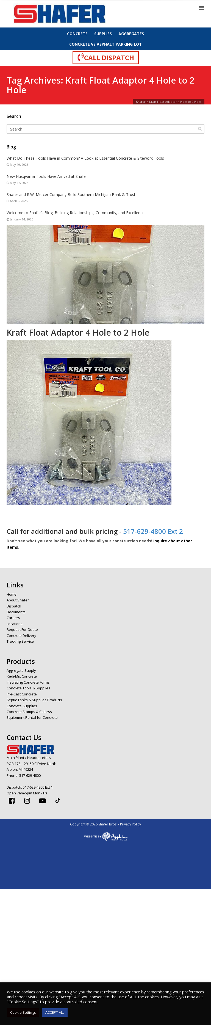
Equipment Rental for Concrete (32, 717)
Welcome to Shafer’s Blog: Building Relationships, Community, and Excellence (76, 212)
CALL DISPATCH (105, 57)
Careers (13, 617)
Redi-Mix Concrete (22, 676)
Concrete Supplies (22, 705)
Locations (15, 623)
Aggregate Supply (21, 670)
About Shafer (18, 600)
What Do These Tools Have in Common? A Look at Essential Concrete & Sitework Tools (85, 158)
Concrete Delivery (21, 635)
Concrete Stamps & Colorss (29, 711)
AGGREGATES (131, 33)
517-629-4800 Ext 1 (38, 787)
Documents (16, 611)
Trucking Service (20, 641)
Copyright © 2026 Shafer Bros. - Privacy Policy (105, 824)
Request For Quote (22, 629)
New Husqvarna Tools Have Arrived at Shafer (47, 176)
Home (11, 594)
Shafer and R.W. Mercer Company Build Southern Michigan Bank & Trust (71, 194)
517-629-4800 (30, 775)
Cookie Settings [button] (23, 1012)
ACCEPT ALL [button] (54, 1012)
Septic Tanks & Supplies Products (34, 699)
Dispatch (14, 606)
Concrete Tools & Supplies (28, 688)
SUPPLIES (103, 33)
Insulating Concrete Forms (28, 682)
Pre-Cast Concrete (22, 694)
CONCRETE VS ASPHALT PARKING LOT (105, 44)
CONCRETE (77, 33)
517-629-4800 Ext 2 (153, 531)
